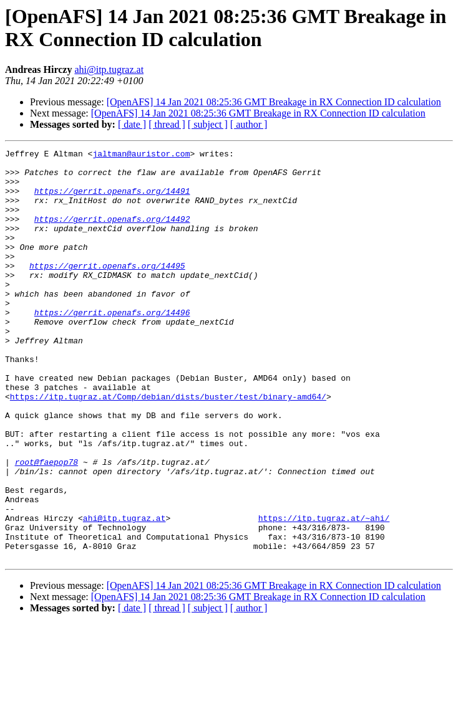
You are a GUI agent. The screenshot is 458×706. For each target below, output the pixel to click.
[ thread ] (167, 124)
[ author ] (249, 124)
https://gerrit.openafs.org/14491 (112, 200)
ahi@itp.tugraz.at (109, 69)
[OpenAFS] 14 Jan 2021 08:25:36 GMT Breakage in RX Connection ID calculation (274, 102)
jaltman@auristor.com (141, 155)
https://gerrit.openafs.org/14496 (112, 345)
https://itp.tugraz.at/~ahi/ (324, 592)
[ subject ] (208, 124)
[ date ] (132, 124)
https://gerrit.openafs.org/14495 (107, 289)
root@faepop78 (46, 525)
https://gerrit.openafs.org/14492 (112, 233)
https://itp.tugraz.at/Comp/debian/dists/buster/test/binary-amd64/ (168, 446)
